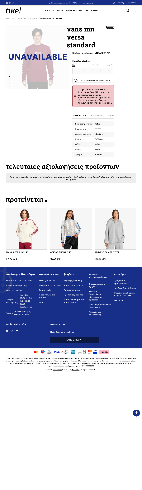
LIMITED (88, 10)
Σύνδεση (120, 3)
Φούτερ (35, 18)
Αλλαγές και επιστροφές (95, 313)
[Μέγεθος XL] (101, 71)
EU (73, 65)
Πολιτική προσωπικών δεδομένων (100, 306)
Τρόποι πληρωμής (73, 290)
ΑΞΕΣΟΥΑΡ (70, 10)
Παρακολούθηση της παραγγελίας (74, 301)
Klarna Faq (119, 300)
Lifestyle (99, 134)
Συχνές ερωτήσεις (73, 280)
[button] (10, 3)
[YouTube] (17, 330)
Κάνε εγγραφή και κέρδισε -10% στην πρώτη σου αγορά (71, 3)
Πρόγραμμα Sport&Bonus (120, 282)
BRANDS (79, 10)
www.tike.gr (57, 370)
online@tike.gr (20, 285)
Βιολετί (98, 154)
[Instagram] (12, 330)
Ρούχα (27, 18)
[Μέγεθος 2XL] (109, 71)
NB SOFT (75, 370)
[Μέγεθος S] (77, 71)
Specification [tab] (79, 115)
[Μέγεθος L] (93, 71)
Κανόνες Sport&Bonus (125, 288)
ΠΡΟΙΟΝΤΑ (17, 18)
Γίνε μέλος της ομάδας (50, 285)
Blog (41, 302)
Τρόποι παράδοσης (73, 295)
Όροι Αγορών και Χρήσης (97, 285)
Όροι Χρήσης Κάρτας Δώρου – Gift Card (124, 294)
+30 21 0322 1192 (25, 280)
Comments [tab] (96, 115)
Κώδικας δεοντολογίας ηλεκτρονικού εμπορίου (96, 295)
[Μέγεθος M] (85, 71)
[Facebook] (7, 330)
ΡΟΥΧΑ (60, 10)
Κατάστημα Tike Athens (47, 296)
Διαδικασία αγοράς (73, 285)
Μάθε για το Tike (47, 280)
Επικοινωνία (45, 290)
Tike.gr (8, 18)
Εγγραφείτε (131, 3)
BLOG (95, 10)
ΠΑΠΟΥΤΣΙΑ (49, 10)
